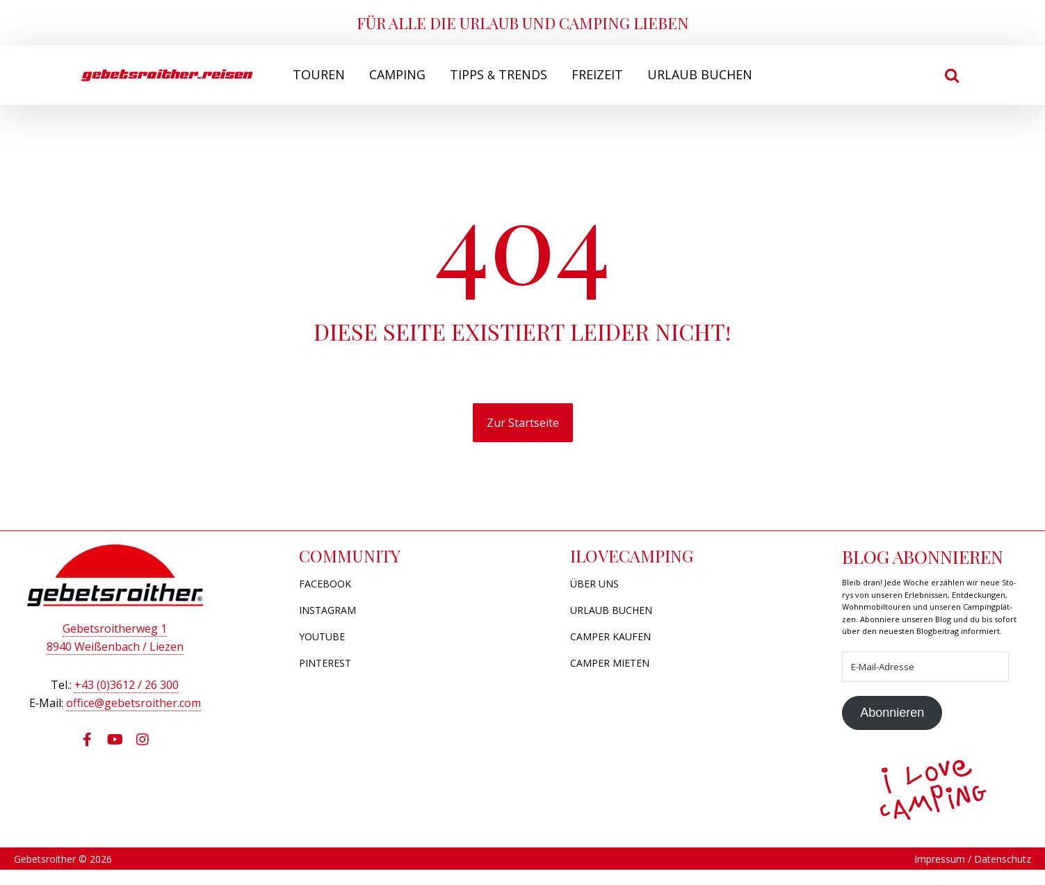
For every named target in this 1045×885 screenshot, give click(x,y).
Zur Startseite (523, 422)
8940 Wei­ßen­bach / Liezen (115, 648)
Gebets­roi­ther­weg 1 (115, 630)
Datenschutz (1002, 875)
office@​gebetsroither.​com (133, 705)
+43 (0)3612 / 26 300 (126, 687)
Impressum (939, 875)
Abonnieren (893, 728)
